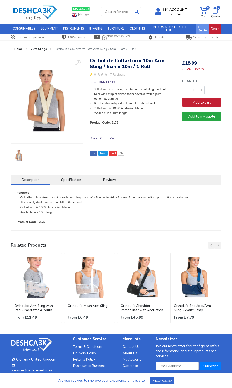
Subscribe (210, 365)
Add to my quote (201, 116)
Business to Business (89, 365)
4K (121, 153)
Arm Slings (39, 49)
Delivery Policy (84, 353)
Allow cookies (162, 381)
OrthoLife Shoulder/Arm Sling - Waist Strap (192, 308)
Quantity (190, 81)
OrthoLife (107, 138)
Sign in (181, 14)
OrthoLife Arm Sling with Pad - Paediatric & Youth (33, 308)
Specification (71, 179)
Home (18, 49)
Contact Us (131, 346)
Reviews (110, 179)
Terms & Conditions (88, 346)
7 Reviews (117, 74)
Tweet (103, 153)
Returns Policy (84, 359)
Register (169, 14)
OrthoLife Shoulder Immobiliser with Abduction (142, 308)
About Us (130, 353)
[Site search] (117, 11)
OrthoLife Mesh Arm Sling (88, 306)
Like (94, 153)
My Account (132, 359)
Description (30, 179)
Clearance (130, 365)
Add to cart (202, 102)
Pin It (113, 153)
